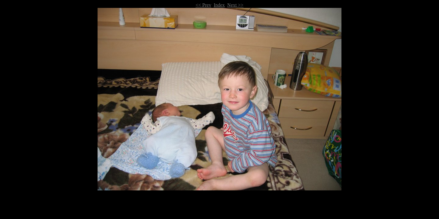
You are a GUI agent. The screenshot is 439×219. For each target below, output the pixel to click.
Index (219, 5)
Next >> (235, 5)
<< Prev (203, 5)
